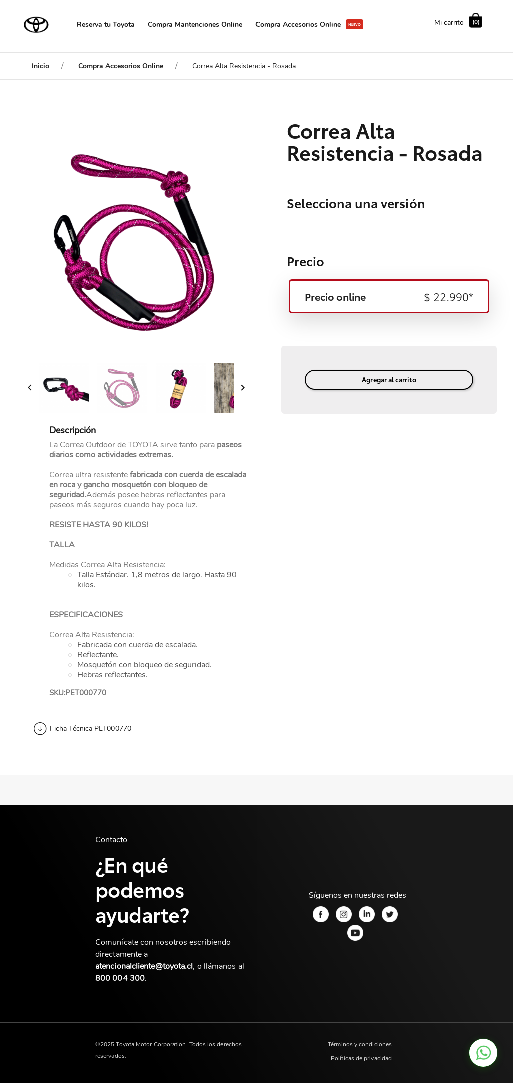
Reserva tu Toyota (106, 24)
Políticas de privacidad (361, 1058)
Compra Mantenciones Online (195, 24)
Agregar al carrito (389, 379)
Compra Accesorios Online (298, 24)
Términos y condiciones (360, 1044)
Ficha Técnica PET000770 (90, 728)
